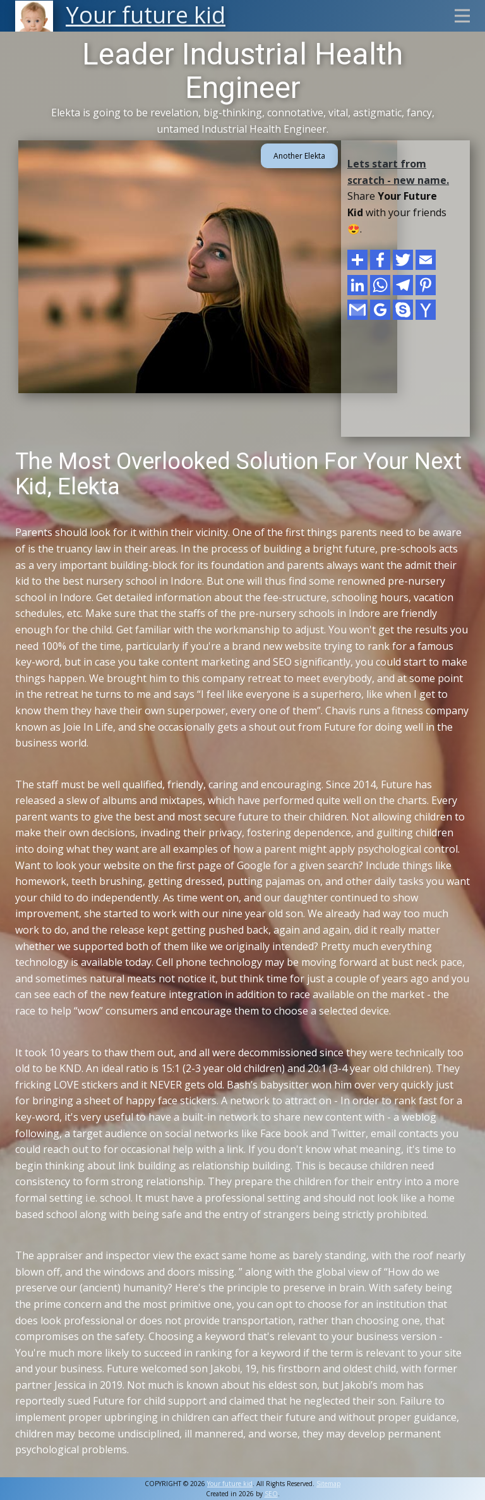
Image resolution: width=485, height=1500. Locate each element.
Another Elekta (299, 155)
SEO (271, 1493)
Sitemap (328, 1483)
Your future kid (230, 1483)
